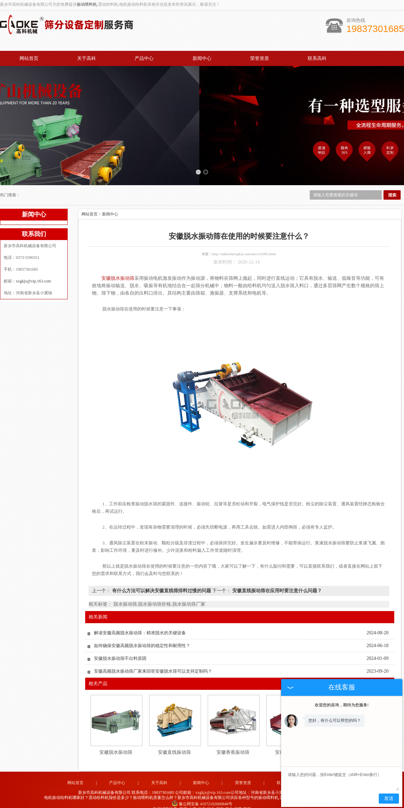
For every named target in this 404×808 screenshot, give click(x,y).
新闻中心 (202, 58)
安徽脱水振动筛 (115, 744)
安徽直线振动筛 (174, 744)
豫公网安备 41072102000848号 (202, 796)
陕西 (183, 801)
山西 (193, 801)
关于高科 (86, 58)
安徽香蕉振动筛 (232, 744)
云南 (202, 801)
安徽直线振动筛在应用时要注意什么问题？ (276, 582)
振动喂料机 (87, 4)
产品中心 (144, 58)
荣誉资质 (259, 58)
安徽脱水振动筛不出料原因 (120, 650)
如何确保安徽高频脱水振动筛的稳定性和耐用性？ (142, 637)
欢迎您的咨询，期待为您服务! (342, 705)
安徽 (247, 801)
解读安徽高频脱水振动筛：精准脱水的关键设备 (140, 625)
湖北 (229, 801)
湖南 (220, 801)
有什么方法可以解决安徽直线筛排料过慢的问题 (161, 582)
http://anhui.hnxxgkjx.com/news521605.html (244, 246)
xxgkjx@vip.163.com (33, 273)
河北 (211, 801)
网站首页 (29, 58)
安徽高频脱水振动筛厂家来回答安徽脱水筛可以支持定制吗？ (153, 663)
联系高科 (317, 58)
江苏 (238, 801)
